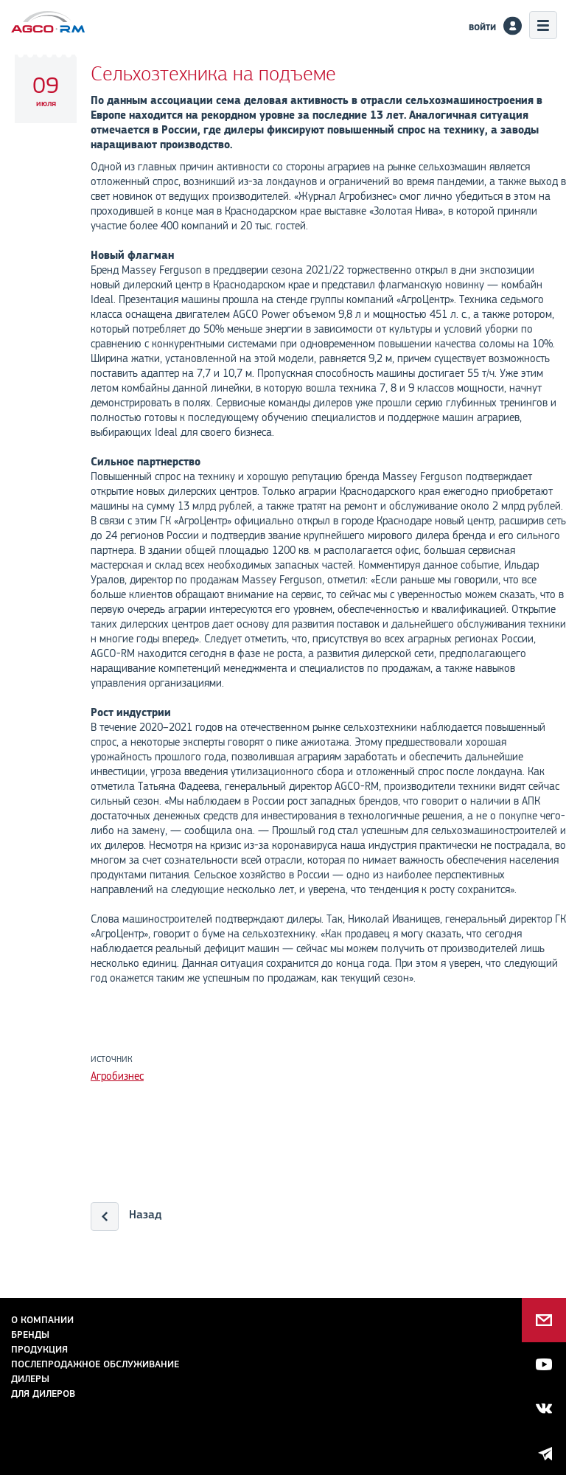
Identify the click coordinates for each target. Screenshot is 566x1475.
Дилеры (30, 1378)
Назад (145, 1214)
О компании (42, 1319)
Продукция (39, 1349)
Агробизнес (117, 1076)
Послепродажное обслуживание (95, 1364)
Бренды (30, 1334)
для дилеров (43, 1393)
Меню (543, 25)
